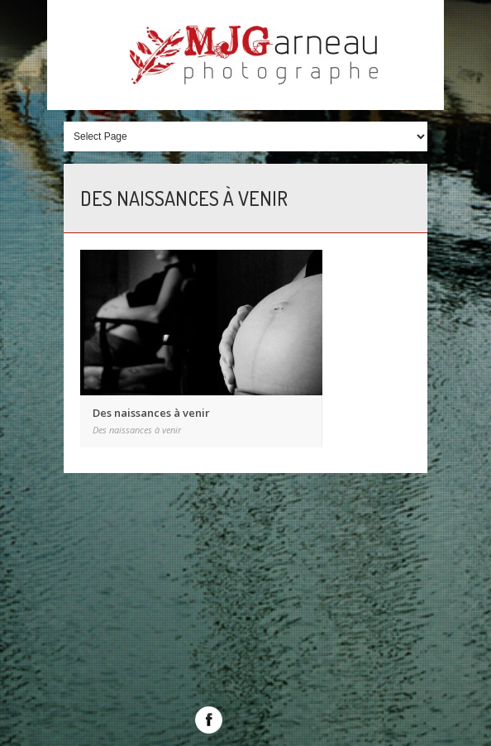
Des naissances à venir (151, 412)
